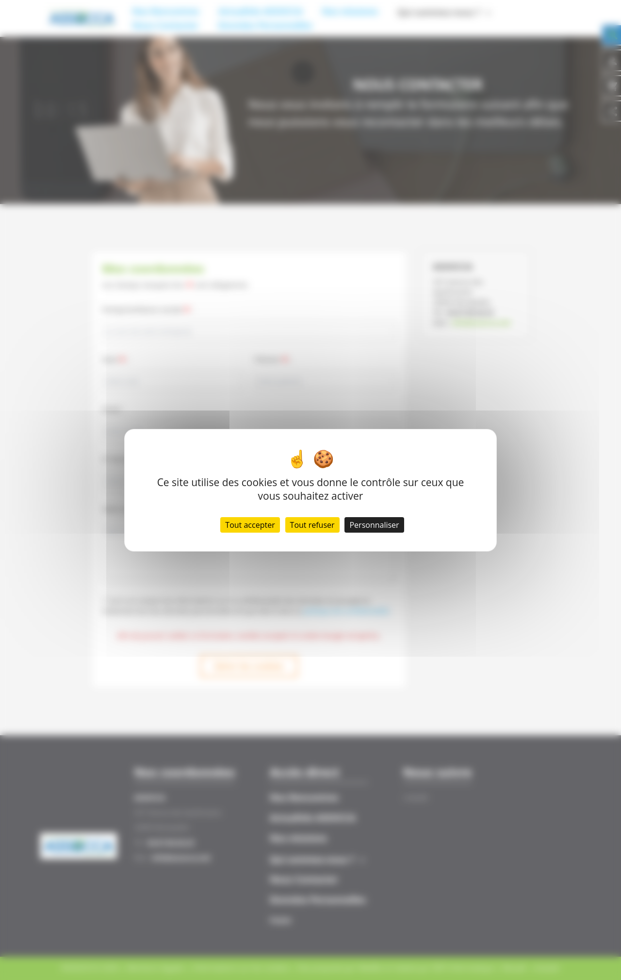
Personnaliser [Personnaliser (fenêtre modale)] (374, 525)
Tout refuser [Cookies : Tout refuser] (312, 525)
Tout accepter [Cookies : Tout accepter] (250, 525)
